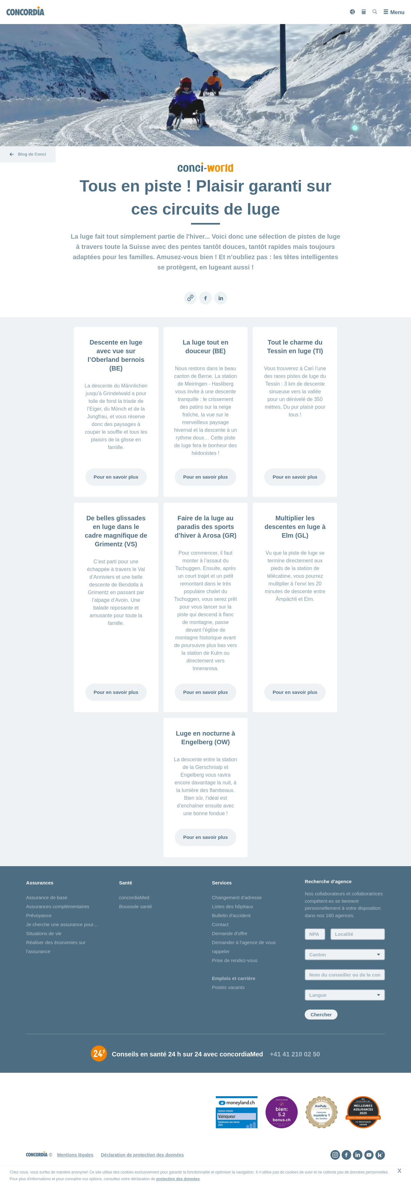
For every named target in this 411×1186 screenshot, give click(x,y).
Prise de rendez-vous (235, 960)
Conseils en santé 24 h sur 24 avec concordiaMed (187, 1054)
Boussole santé (135, 906)
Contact (220, 924)
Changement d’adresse (237, 897)
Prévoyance (38, 915)
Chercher (321, 1014)
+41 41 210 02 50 (295, 1054)
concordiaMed (134, 897)
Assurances (39, 882)
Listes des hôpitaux (232, 906)
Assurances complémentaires (57, 906)
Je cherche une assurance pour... (61, 924)
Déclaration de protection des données (142, 1154)
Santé (125, 882)
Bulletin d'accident (231, 915)
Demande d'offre (229, 933)
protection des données (178, 1179)
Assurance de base (46, 897)
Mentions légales (75, 1154)
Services (222, 882)
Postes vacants (228, 987)
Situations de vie (43, 933)
